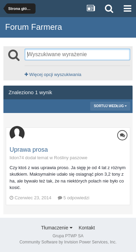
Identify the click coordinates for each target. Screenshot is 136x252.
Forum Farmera (33, 27)
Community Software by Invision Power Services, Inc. (68, 242)
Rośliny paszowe (70, 157)
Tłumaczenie (56, 227)
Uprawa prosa (29, 149)
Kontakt (87, 227)
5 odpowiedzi (74, 197)
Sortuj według (110, 106)
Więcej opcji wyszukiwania (53, 74)
